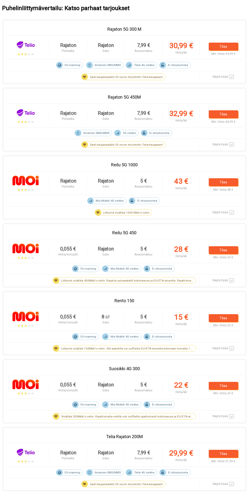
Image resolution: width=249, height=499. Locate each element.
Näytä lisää (220, 76)
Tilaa (223, 46)
